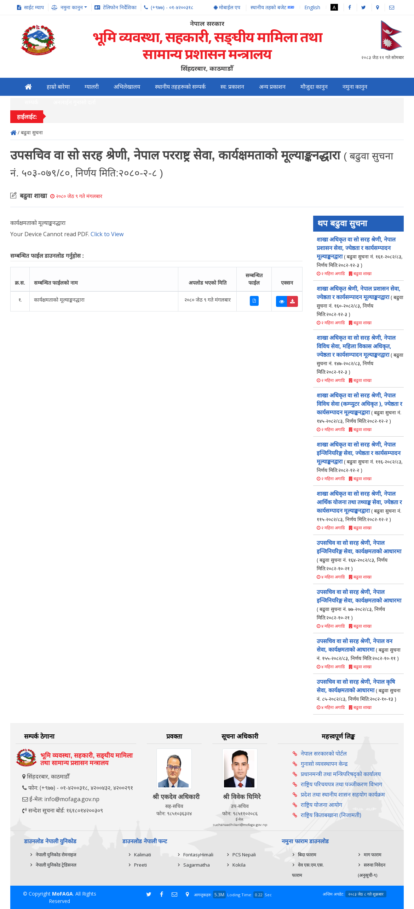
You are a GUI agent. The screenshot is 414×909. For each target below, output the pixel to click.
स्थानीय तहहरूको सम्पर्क (180, 86)
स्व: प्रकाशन (232, 86)
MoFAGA (62, 893)
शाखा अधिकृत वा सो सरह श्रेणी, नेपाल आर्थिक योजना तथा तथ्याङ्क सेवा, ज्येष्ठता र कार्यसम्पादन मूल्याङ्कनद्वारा (359, 506)
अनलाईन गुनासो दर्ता (74, 102)
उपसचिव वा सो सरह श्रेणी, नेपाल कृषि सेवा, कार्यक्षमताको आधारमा (359, 690)
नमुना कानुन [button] (72, 7)
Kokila (239, 865)
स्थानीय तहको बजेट (272, 8)
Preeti (140, 865)
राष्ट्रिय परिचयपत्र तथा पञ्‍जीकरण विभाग (341, 784)
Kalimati (142, 854)
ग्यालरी (92, 86)
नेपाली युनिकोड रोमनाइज (56, 854)
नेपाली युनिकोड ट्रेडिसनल (56, 865)
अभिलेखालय (127, 86)
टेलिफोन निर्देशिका (120, 7)
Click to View (107, 234)
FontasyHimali (198, 854)
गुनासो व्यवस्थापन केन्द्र (324, 764)
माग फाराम (372, 854)
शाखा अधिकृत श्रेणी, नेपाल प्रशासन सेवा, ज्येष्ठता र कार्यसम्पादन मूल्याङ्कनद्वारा (360, 301)
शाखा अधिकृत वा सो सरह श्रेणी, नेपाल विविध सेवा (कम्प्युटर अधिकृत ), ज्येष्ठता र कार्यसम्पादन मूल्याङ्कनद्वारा (359, 407)
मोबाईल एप (227, 7)
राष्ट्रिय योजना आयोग (321, 805)
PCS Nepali (244, 854)
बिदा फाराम (307, 854)
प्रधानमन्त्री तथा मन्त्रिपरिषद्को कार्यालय (341, 774)
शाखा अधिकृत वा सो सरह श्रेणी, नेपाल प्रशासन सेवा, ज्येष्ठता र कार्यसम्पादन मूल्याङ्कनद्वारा (360, 251)
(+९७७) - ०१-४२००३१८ (172, 7)
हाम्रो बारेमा (58, 86)
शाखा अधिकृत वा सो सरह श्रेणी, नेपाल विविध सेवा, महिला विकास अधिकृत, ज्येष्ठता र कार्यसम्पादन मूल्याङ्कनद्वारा (360, 354)
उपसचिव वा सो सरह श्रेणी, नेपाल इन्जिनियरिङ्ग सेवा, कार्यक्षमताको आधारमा (359, 555)
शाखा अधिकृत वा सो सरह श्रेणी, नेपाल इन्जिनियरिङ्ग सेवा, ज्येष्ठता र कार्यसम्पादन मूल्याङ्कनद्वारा (360, 457)
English (312, 7)
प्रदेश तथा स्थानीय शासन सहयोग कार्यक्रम (343, 794)
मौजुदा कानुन (314, 86)
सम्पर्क (31, 102)
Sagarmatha (196, 865)
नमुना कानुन (355, 86)
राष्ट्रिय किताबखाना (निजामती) (331, 815)
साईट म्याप (34, 7)
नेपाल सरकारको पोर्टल (324, 753)
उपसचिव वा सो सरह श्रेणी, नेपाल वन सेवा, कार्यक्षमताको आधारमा (359, 649)
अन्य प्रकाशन (272, 86)
